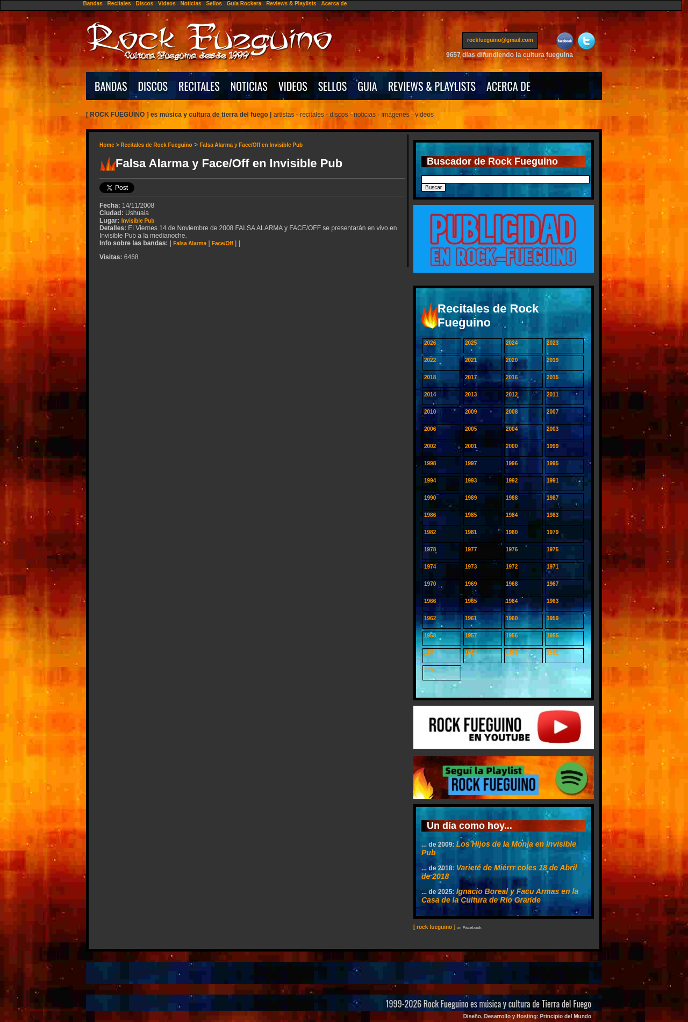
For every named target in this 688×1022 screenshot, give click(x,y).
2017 (471, 377)
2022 (430, 360)
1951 (552, 653)
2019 (552, 360)
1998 (430, 463)
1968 (512, 584)
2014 (430, 395)
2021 (471, 360)
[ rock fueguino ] (434, 927)
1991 (552, 481)
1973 (471, 567)
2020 (512, 360)
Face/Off (222, 243)
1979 (552, 532)
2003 (552, 429)
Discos (144, 3)
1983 (552, 515)
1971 (552, 567)
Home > (109, 145)
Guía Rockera (244, 3)
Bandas (93, 3)
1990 (430, 498)
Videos (167, 3)
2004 (512, 429)
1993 (471, 481)
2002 (430, 446)
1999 (552, 446)
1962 (430, 618)
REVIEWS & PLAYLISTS (432, 86)
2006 (430, 429)
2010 (430, 412)
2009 (471, 412)
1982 (430, 532)
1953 (471, 653)
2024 (512, 343)
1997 (471, 463)
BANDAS (111, 86)
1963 (552, 601)
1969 (471, 584)
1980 (512, 532)
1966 (430, 601)
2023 (552, 343)
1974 (430, 567)
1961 (471, 618)
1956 (512, 635)
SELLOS (332, 86)
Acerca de (334, 3)
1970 (430, 584)
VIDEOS (292, 86)
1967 (552, 584)
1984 (512, 515)
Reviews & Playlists (291, 3)
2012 (512, 395)
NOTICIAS (249, 86)
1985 (471, 515)
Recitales (119, 3)
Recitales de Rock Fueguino (156, 145)
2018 (430, 377)
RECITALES (199, 86)
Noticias (191, 3)
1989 (471, 498)
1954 (430, 653)
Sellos (213, 3)
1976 (512, 549)
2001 (471, 446)
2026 (430, 343)
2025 (471, 343)
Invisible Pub (138, 221)
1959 (552, 618)
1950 (430, 670)
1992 (512, 481)
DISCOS (153, 86)
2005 (471, 429)
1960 (512, 618)
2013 (471, 395)
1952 (512, 653)
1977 (471, 549)
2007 (552, 412)
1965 (471, 601)
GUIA (367, 86)
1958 (430, 635)
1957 (471, 635)
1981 (471, 532)
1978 (430, 549)
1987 (552, 498)
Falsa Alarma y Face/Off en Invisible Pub (251, 145)
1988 (512, 498)
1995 (552, 463)
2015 (552, 377)
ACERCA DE (508, 86)
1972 (512, 567)
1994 (430, 481)
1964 (512, 601)
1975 (552, 549)
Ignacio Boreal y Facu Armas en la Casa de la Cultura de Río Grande (499, 895)
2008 (512, 412)
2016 (512, 377)
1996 (512, 463)
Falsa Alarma (189, 243)
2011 (552, 395)
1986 (430, 515)
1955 (552, 635)
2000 (512, 446)
